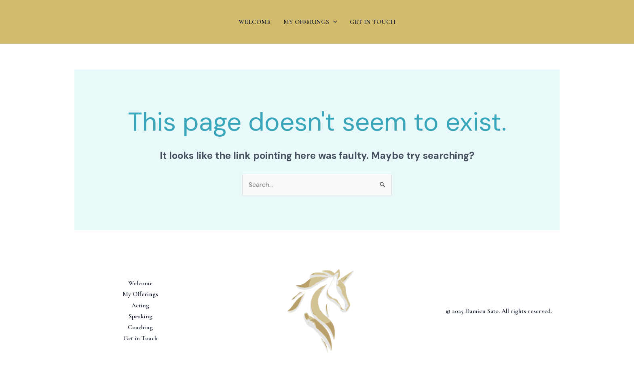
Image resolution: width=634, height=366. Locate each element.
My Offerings (140, 294)
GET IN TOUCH (372, 22)
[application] (333, 22)
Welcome (140, 283)
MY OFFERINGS (310, 22)
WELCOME (255, 22)
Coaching (140, 327)
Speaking (140, 316)
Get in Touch (140, 338)
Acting (140, 305)
